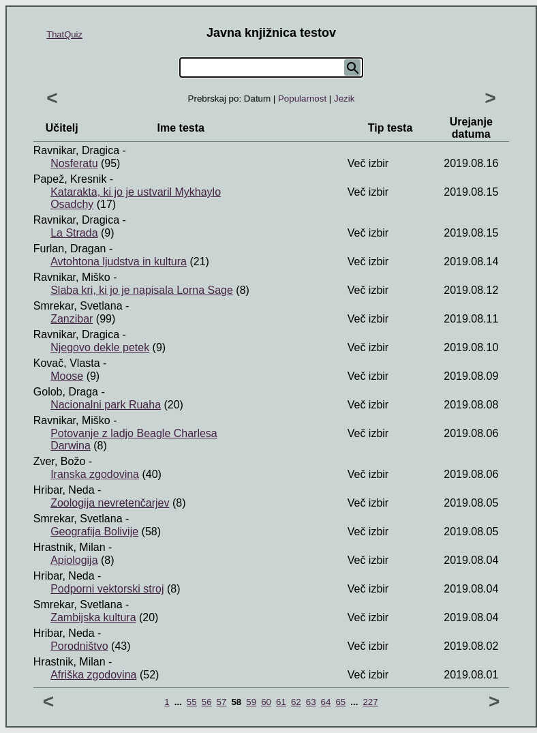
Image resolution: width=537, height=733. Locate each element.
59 (251, 702)
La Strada (73, 233)
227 (370, 702)
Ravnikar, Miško (71, 277)
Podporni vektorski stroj (107, 589)
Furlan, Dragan (69, 248)
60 (266, 702)
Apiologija (73, 560)
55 (192, 702)
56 (207, 702)
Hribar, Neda (64, 490)
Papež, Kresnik (70, 179)
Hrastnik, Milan (69, 547)
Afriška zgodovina (93, 674)
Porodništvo (79, 646)
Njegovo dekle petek (99, 347)
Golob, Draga (65, 392)
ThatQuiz (64, 34)
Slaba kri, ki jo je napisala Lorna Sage (141, 290)
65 (340, 702)
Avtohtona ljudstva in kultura (118, 261)
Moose (66, 376)
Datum (257, 98)
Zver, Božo (59, 461)
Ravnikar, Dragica (76, 150)
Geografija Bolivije (94, 531)
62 (296, 702)
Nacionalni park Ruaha (105, 404)
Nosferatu (73, 163)
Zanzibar (71, 319)
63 (311, 702)
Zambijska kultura (93, 617)
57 (222, 702)
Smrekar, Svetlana (78, 306)
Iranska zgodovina (94, 474)
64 (326, 702)
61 (281, 702)
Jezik (344, 98)
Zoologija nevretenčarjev (109, 503)
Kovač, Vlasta (66, 363)
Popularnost (302, 98)
